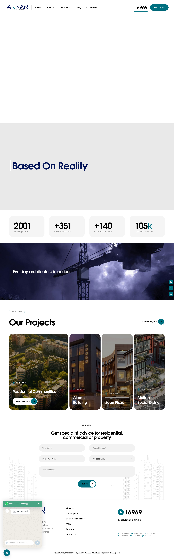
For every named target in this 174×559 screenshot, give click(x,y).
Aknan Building (81, 399)
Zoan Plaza (116, 402)
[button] (140, 7)
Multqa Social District (145, 396)
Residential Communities (26, 388)
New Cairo (21, 377)
